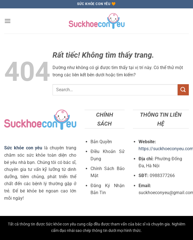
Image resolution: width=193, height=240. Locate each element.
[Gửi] (183, 89)
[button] (7, 21)
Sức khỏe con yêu (23, 147)
